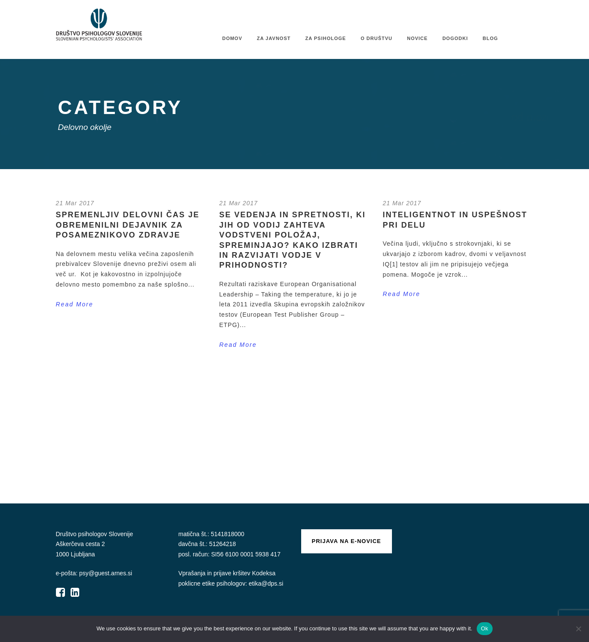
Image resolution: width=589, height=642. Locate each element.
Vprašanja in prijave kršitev (215, 573)
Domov (232, 38)
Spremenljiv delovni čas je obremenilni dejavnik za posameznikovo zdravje (128, 224)
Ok (484, 628)
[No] (578, 628)
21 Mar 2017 (75, 203)
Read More (74, 304)
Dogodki (455, 38)
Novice (417, 38)
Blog (490, 38)
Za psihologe (325, 38)
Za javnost (273, 38)
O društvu (376, 38)
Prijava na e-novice (346, 541)
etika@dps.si (266, 583)
